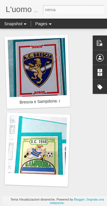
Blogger (79, 199)
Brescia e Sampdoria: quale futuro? (50, 101)
